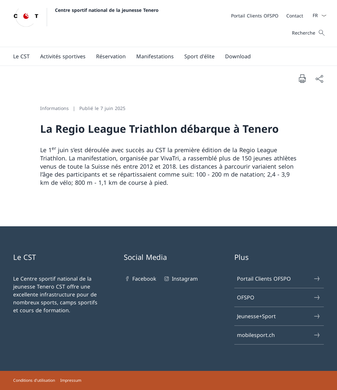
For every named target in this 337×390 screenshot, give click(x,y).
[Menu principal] (163, 56)
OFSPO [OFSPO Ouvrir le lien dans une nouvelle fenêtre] (279, 297)
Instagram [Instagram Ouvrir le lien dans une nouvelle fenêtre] (180, 278)
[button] (21, 56)
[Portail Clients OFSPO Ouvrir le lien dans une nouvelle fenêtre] (254, 15)
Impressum (70, 380)
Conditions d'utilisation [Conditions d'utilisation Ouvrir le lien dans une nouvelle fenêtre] (34, 380)
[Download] (238, 56)
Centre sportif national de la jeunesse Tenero (107, 10)
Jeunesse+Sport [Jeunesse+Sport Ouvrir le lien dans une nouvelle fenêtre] (279, 316)
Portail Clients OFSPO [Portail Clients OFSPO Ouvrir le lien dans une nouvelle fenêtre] (279, 279)
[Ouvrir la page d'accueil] (86, 23)
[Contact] (294, 15)
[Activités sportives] (63, 56)
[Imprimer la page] (302, 78)
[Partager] (319, 78)
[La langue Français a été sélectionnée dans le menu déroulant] (317, 15)
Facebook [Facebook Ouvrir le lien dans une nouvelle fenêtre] (140, 278)
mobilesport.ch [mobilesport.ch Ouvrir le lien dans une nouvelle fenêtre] (279, 335)
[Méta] (267, 15)
